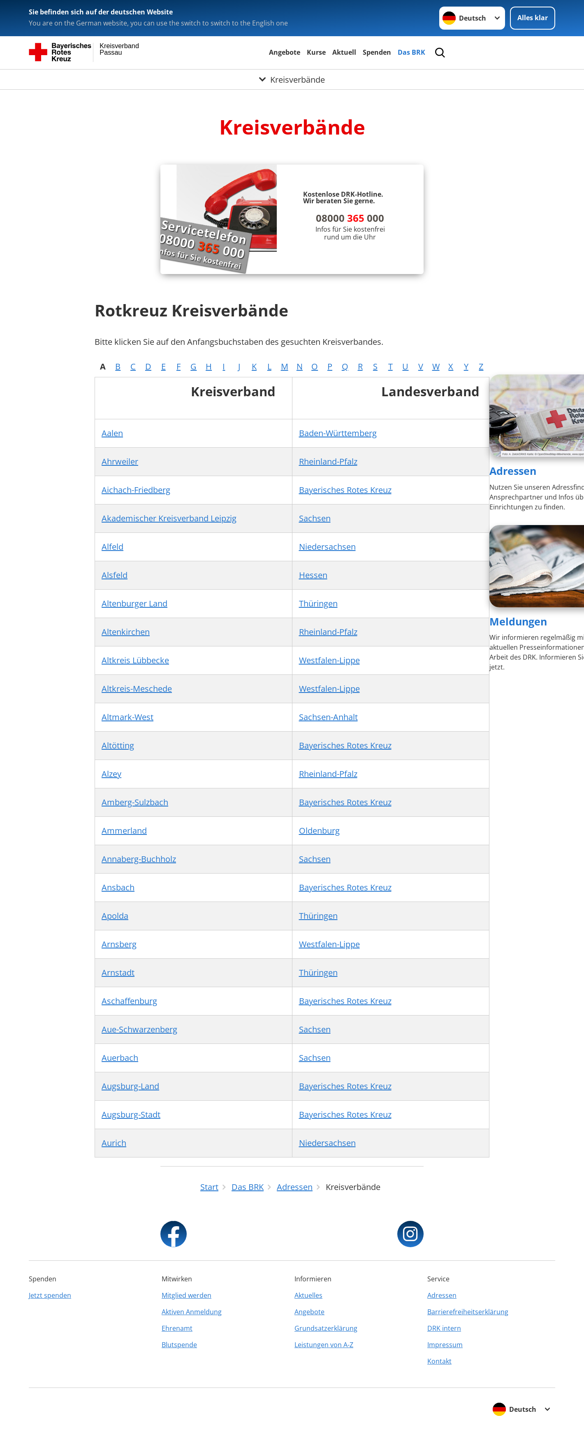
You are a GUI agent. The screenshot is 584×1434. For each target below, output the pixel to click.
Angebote (284, 52)
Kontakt (439, 1361)
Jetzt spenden (50, 1295)
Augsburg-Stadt (131, 1114)
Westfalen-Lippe (329, 660)
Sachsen (315, 518)
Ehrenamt (177, 1328)
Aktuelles (308, 1295)
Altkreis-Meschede (137, 688)
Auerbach (120, 1057)
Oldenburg (319, 830)
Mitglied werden (186, 1295)
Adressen (512, 471)
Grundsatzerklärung (325, 1328)
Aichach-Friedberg (136, 489)
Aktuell (344, 52)
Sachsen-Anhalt (328, 717)
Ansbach (118, 887)
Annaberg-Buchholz (139, 859)
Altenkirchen (126, 631)
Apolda (115, 915)
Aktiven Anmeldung (192, 1311)
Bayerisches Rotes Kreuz (345, 489)
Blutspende (179, 1344)
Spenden (377, 52)
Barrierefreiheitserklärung (467, 1311)
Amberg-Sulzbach (135, 802)
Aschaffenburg (129, 1000)
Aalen (112, 433)
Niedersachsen (327, 546)
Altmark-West (127, 717)
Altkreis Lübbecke (135, 660)
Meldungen (518, 621)
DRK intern (444, 1328)
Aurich (114, 1142)
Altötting (118, 745)
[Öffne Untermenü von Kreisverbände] (292, 79)
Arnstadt (118, 972)
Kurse (316, 52)
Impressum (445, 1344)
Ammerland (124, 830)
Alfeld (112, 546)
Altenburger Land (134, 603)
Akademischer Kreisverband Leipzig (169, 518)
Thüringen (318, 603)
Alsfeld (114, 575)
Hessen (313, 575)
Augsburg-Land (130, 1086)
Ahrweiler (120, 461)
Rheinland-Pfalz (328, 461)
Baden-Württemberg (338, 433)
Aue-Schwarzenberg (139, 1029)
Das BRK (411, 52)
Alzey (111, 773)
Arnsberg (119, 944)
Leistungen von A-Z (323, 1344)
